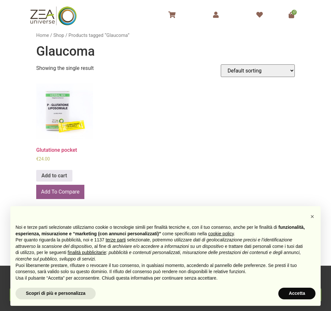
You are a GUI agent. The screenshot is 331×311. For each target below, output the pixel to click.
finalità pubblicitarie (87, 252)
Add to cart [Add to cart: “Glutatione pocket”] (54, 175)
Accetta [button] (297, 293)
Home (42, 35)
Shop (58, 35)
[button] (312, 216)
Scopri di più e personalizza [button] (55, 293)
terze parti (116, 239)
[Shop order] (258, 70)
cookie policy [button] (221, 233)
